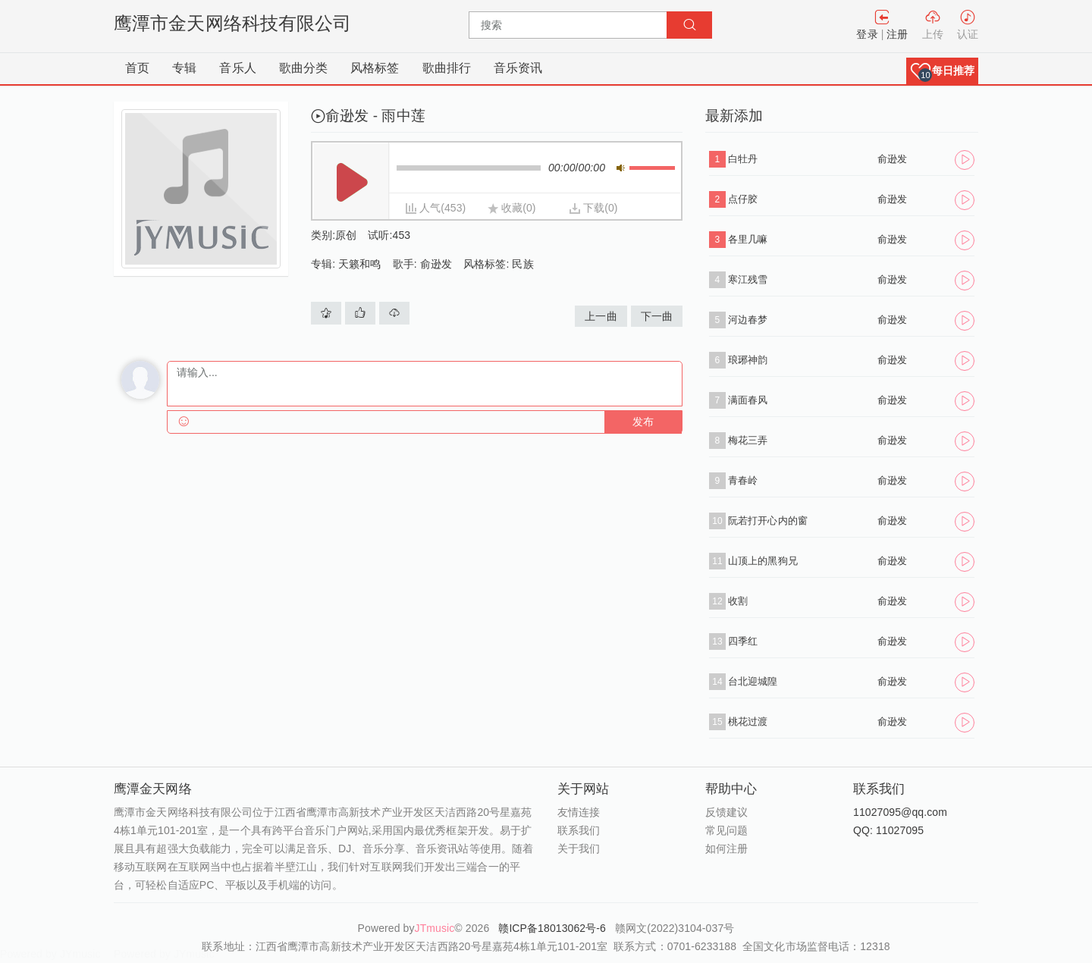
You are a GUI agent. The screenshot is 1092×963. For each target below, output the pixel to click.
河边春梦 (747, 319)
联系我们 (578, 830)
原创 (345, 235)
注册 (897, 34)
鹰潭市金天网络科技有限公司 (232, 23)
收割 (738, 601)
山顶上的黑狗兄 (763, 560)
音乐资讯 (518, 67)
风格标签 (374, 67)
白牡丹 (743, 159)
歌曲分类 (303, 67)
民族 (522, 264)
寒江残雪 (747, 279)
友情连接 (578, 812)
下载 (593, 208)
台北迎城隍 (753, 681)
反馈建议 (726, 812)
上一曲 (601, 316)
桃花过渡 (747, 721)
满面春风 (747, 400)
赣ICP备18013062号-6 (553, 928)
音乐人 (237, 67)
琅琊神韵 (747, 359)
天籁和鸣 (359, 264)
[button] (942, 71)
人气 (430, 208)
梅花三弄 (747, 440)
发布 (643, 422)
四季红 (743, 641)
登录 (866, 34)
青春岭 (743, 480)
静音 (621, 168)
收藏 (511, 208)
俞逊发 (436, 264)
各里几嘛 (747, 239)
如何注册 (726, 848)
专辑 (184, 67)
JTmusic (435, 928)
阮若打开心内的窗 (768, 520)
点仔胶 (743, 199)
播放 (352, 182)
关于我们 (578, 848)
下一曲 (657, 316)
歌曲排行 (446, 67)
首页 (137, 67)
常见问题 (726, 830)
